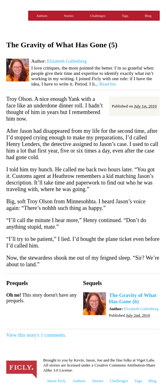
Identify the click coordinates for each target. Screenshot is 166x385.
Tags (125, 16)
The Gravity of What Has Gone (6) (133, 298)
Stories (69, 16)
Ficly (15, 15)
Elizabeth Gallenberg (67, 61)
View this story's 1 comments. (36, 335)
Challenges (97, 16)
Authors (41, 16)
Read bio (107, 83)
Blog (148, 16)
